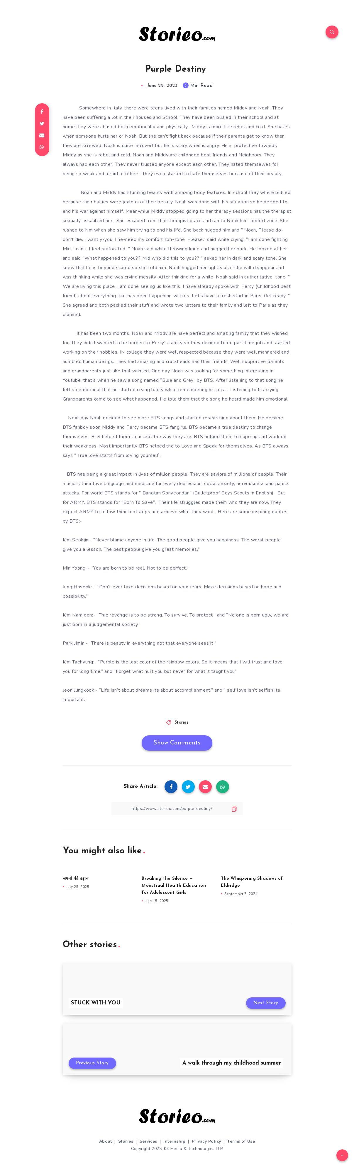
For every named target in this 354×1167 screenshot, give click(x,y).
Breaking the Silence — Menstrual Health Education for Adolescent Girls (174, 885)
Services (148, 1141)
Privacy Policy (206, 1141)
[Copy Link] (177, 808)
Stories (181, 722)
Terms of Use (241, 1141)
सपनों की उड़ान (75, 878)
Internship (174, 1141)
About (105, 1141)
